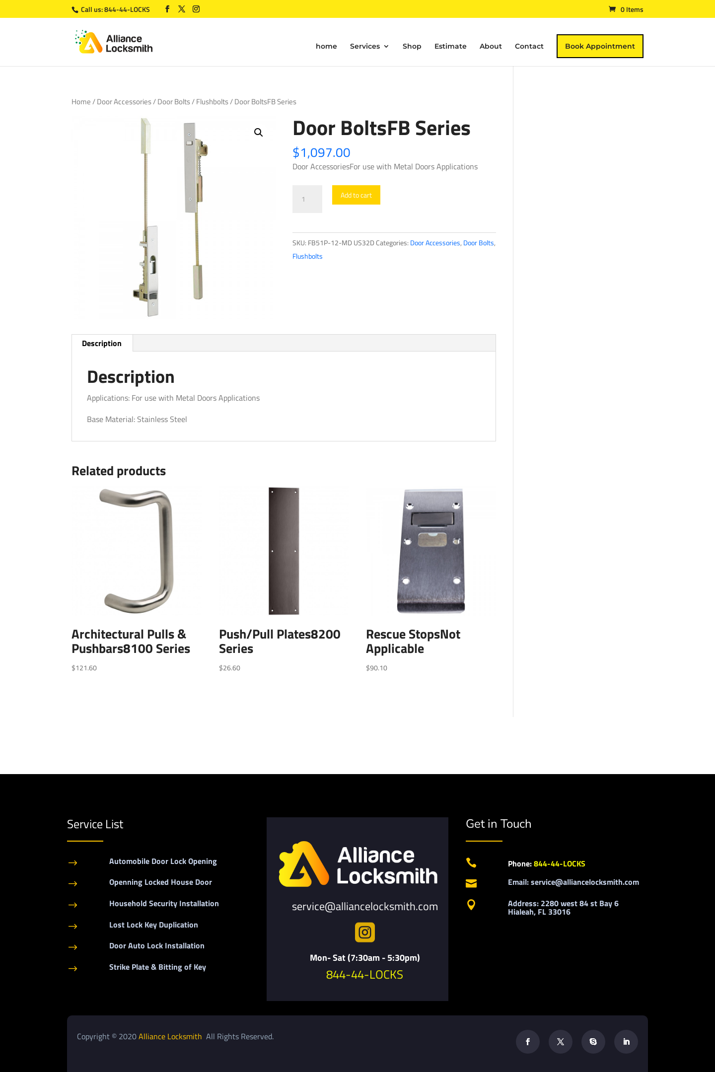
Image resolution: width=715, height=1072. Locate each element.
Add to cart (356, 195)
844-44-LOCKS (127, 9)
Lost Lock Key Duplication (153, 924)
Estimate (450, 47)
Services (365, 47)
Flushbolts (212, 101)
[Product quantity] (307, 199)
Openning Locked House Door (160, 882)
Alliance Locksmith (171, 1036)
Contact (529, 47)
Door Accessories (124, 101)
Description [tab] (102, 343)
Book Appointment (600, 46)
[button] (259, 133)
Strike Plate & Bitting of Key (157, 967)
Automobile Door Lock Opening (163, 861)
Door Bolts (173, 101)
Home (81, 101)
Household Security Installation (164, 903)
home (326, 47)
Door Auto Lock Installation (157, 945)
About (491, 47)
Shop (412, 47)
